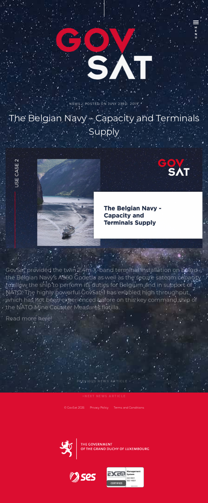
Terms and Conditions (129, 407)
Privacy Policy (99, 407)
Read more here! (29, 325)
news (75, 104)
